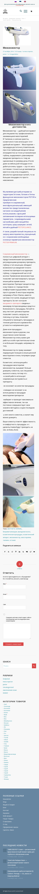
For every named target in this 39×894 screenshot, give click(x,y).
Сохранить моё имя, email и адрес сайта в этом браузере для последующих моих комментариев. (18, 619)
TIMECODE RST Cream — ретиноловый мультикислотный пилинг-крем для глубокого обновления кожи (21, 851)
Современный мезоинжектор (15, 254)
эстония (12, 540)
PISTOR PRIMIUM (10, 242)
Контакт (6, 810)
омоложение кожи (10, 690)
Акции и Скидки (9, 805)
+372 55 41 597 (20, 5)
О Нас (5, 824)
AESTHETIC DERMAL (14, 529)
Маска (6, 750)
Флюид (6, 779)
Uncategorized (8, 687)
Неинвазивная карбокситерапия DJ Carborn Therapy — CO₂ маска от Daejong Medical (20, 873)
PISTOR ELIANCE (24, 227)
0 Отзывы (18, 51)
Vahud (6, 740)
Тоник (6, 777)
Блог (4, 807)
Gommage (7, 706)
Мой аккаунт (7, 816)
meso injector (28, 51)
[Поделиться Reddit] (30, 552)
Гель (5, 744)
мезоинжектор (15, 537)
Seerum (6, 735)
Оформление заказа (10, 827)
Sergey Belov (14, 54)
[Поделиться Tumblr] (23, 552)
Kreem (6, 712)
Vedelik (6, 742)
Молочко (7, 756)
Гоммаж (6, 746)
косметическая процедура (12, 534)
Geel (5, 704)
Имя (5, 584)
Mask (5, 715)
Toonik (6, 737)
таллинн (6, 540)
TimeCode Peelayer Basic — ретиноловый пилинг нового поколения (18, 862)
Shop (4, 802)
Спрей (6, 771)
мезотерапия (26, 537)
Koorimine (7, 708)
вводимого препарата (12, 303)
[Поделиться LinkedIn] (19, 552)
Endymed (6, 679)
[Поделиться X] (8, 552)
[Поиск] (20, 11)
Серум (6, 764)
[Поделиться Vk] (27, 552)
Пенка (6, 760)
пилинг (5, 693)
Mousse (6, 723)
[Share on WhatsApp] (12, 552)
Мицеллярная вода (10, 754)
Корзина (6, 813)
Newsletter (7, 799)
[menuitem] (20, 11)
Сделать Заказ (8, 830)
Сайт (4, 604)
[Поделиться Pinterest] (16, 552)
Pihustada (7, 729)
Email (5, 594)
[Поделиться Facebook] (5, 552)
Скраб (6, 767)
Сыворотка (7, 775)
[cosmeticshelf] (5, 11)
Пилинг (6, 762)
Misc (5, 717)
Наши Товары (8, 819)
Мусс (5, 758)
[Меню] (24, 11)
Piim (5, 731)
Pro (5, 733)
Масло (6, 752)
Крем (5, 748)
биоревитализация (10, 532)
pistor (5, 54)
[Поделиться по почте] (34, 552)
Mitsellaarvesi (8, 721)
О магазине (7, 821)
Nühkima (6, 725)
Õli (5, 727)
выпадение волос (24, 532)
